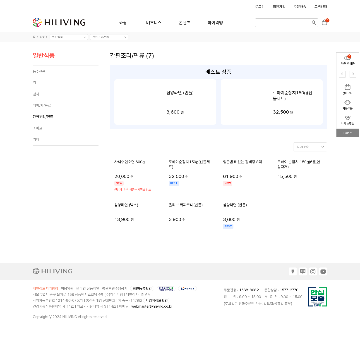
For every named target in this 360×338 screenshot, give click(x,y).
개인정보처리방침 (45, 288)
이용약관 (67, 288)
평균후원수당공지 (114, 288)
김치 (36, 94)
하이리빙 (215, 22)
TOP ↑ (347, 133)
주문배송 (300, 7)
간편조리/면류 (43, 117)
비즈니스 (153, 22)
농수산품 (39, 71)
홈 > (35, 37)
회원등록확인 (142, 288)
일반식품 (44, 55)
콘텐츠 (184, 22)
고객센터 (320, 7)
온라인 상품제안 (87, 288)
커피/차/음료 (42, 105)
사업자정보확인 (157, 300)
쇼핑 (123, 22)
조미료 (37, 128)
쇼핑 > (44, 37)
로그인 (260, 7)
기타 (36, 139)
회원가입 (279, 7)
